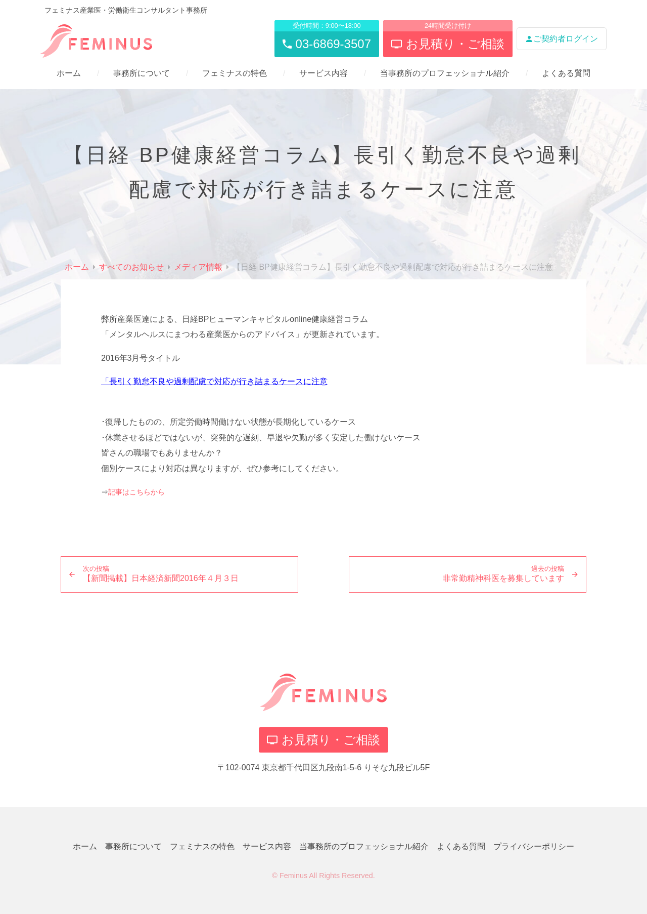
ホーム (69, 73)
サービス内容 (323, 73)
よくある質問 (566, 73)
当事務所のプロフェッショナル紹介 (445, 73)
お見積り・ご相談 (323, 739)
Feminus (293, 875)
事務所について (141, 73)
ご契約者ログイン (561, 38)
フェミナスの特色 (234, 73)
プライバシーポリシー (533, 846)
